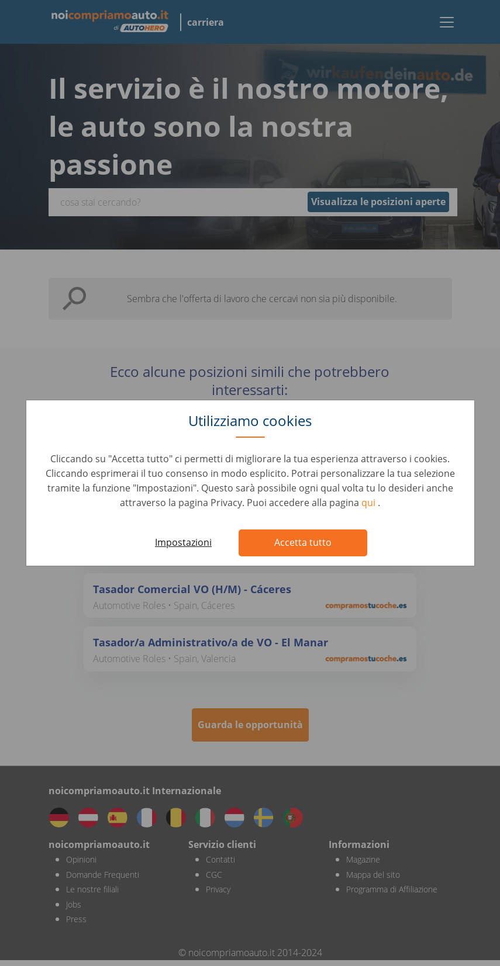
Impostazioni (183, 542)
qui (369, 502)
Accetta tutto (303, 542)
